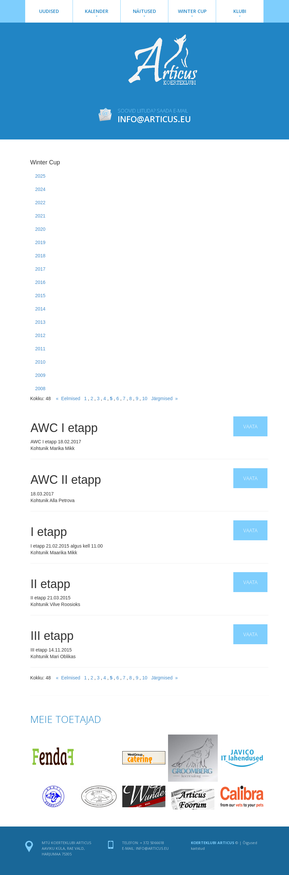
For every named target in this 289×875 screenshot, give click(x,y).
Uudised (49, 11)
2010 (40, 362)
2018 (40, 255)
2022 (40, 202)
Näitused (144, 12)
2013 (40, 322)
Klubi (239, 12)
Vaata (250, 426)
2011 (40, 348)
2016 (40, 282)
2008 (40, 388)
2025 (40, 176)
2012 (40, 335)
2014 (40, 308)
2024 (40, 189)
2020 (40, 229)
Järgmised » (164, 398)
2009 (40, 375)
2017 (40, 269)
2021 (40, 216)
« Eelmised (68, 398)
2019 (40, 242)
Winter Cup (192, 12)
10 (144, 398)
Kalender (96, 12)
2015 (40, 295)
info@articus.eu (152, 848)
